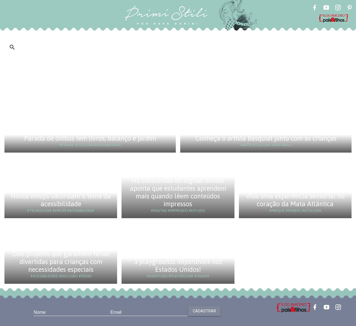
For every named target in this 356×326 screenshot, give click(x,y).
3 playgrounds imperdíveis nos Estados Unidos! (178, 265)
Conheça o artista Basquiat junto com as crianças (266, 138)
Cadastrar (204, 311)
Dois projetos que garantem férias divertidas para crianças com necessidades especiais (61, 261)
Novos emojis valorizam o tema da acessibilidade (61, 200)
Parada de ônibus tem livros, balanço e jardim (90, 138)
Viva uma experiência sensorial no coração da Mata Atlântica (295, 200)
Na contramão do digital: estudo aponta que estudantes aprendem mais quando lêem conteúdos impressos (178, 192)
